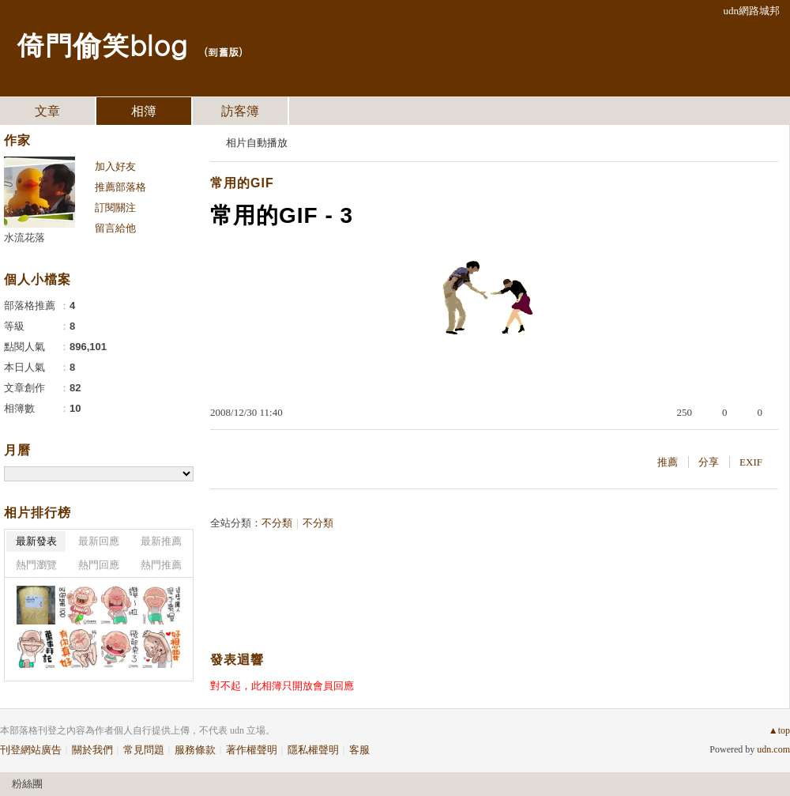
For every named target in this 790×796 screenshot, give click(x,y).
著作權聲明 (251, 750)
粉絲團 (27, 784)
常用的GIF (242, 183)
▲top (779, 730)
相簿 (143, 111)
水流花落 (24, 237)
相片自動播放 (257, 143)
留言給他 (115, 228)
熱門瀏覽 (36, 565)
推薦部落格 (120, 187)
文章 (47, 111)
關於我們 (92, 750)
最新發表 (36, 541)
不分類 (276, 523)
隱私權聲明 (313, 750)
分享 (708, 462)
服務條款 (195, 750)
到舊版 (223, 51)
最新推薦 (161, 541)
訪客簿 (240, 111)
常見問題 (143, 750)
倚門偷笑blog (101, 44)
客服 (359, 750)
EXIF (750, 462)
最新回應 (98, 541)
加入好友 (115, 166)
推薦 (667, 462)
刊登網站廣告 (31, 750)
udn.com (773, 749)
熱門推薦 (161, 565)
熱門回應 (98, 565)
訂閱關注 (115, 207)
